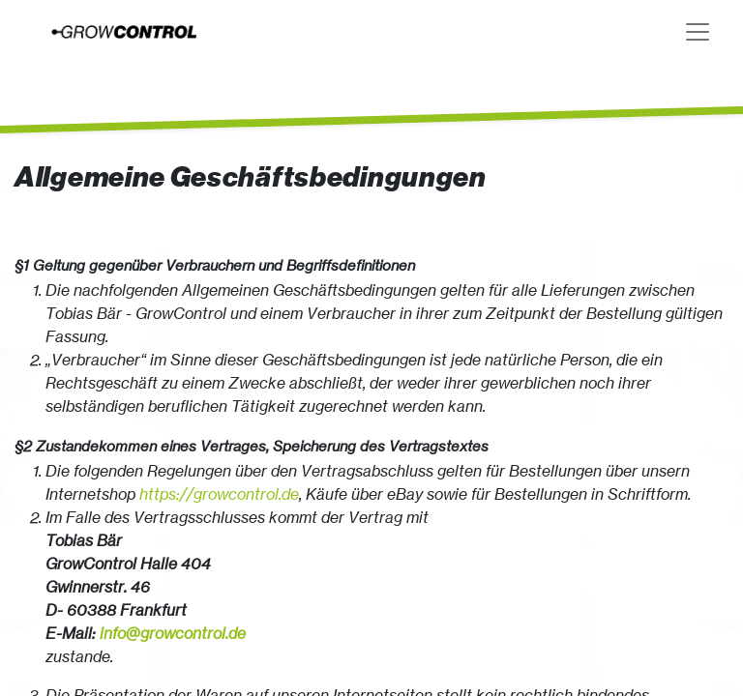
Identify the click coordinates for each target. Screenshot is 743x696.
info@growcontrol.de (173, 633)
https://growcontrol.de (219, 494)
